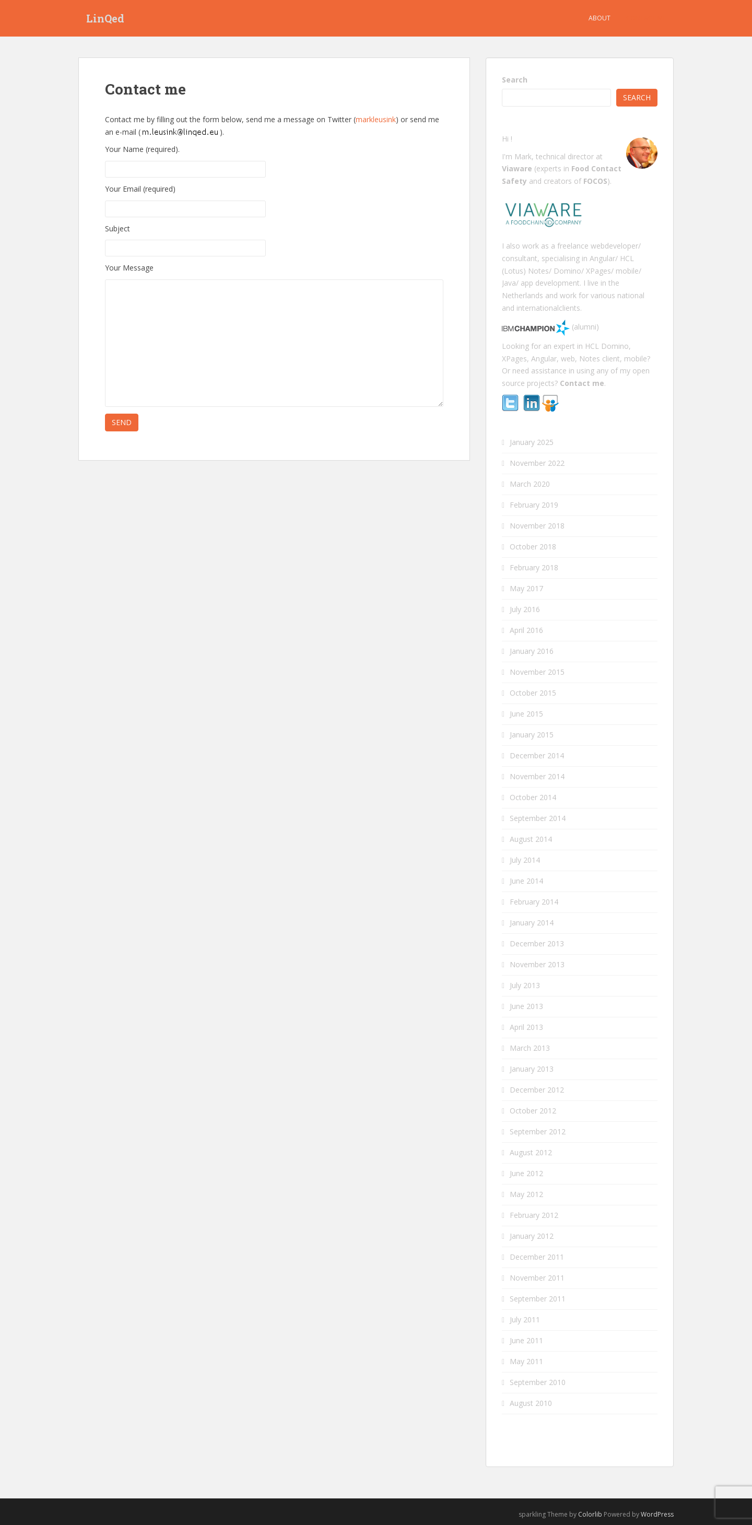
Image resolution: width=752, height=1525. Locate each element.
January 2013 (532, 1069)
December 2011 (537, 1257)
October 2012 (533, 1111)
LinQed (105, 18)
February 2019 (534, 505)
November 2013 (537, 964)
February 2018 (534, 567)
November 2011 (537, 1278)
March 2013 (530, 1048)
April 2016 (526, 630)
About (599, 18)
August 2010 (531, 1403)
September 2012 (538, 1131)
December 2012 (537, 1090)
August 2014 (531, 839)
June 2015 (526, 714)
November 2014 (537, 776)
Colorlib (590, 1514)
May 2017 (526, 588)
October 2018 (533, 547)
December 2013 (537, 943)
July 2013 (525, 985)
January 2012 (532, 1236)
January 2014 (532, 923)
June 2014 (526, 881)
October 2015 (533, 693)
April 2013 (526, 1027)
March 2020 (530, 484)
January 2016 (532, 651)
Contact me (646, 18)
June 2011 (526, 1340)
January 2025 (532, 442)
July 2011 (525, 1319)
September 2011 (538, 1299)
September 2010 (538, 1382)
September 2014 (538, 818)
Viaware (518, 168)
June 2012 (526, 1173)
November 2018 (537, 526)
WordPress (657, 1514)
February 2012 (534, 1215)
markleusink (376, 119)
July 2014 (525, 860)
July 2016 (525, 609)
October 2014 (533, 797)
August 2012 (531, 1152)
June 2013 (526, 1006)
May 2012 (526, 1194)
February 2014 (534, 902)
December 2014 (537, 755)
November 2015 (537, 672)
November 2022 (537, 463)
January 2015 (532, 735)
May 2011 (526, 1361)
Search (514, 80)
